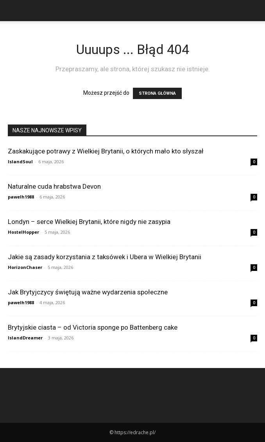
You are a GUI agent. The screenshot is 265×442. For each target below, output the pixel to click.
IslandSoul (20, 161)
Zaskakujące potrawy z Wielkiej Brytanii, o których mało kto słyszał (106, 151)
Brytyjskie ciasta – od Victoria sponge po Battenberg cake (92, 327)
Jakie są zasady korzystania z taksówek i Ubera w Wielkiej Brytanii (104, 257)
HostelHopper (23, 232)
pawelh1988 (21, 197)
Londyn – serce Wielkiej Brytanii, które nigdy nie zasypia (89, 222)
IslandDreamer (25, 338)
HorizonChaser (25, 267)
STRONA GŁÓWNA (157, 93)
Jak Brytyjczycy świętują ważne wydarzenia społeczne (88, 292)
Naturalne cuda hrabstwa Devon (54, 186)
